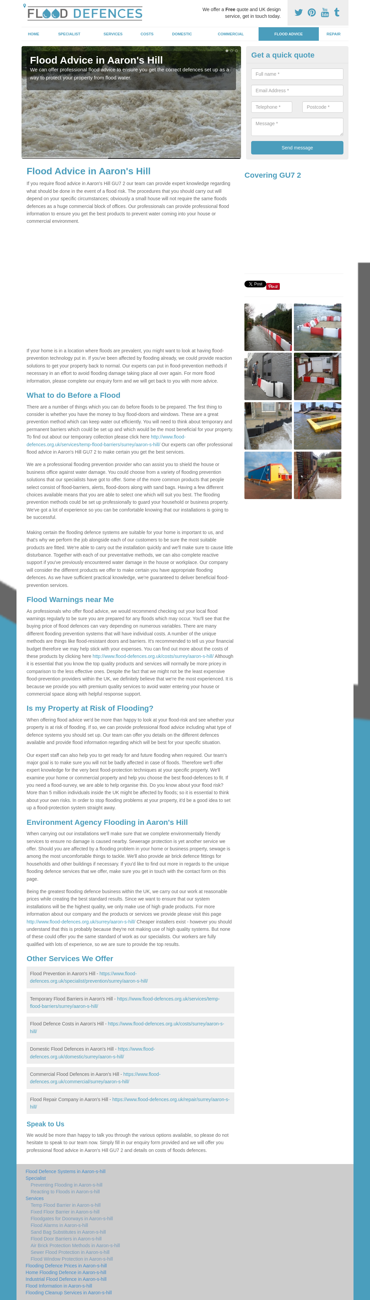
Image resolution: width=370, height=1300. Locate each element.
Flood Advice (288, 34)
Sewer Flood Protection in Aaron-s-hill (70, 1252)
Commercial (231, 34)
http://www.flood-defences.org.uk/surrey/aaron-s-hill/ (81, 921)
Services (113, 34)
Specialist (69, 34)
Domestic (182, 34)
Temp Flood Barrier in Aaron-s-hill (66, 1205)
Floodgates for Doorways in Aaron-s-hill (72, 1218)
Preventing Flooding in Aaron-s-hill (66, 1185)
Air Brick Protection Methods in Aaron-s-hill (75, 1245)
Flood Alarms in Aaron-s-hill (59, 1225)
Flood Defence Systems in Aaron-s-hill (65, 1171)
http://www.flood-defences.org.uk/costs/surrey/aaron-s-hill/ (153, 656)
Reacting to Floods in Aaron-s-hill (65, 1191)
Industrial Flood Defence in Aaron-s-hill (66, 1279)
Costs (147, 34)
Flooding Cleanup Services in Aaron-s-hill (69, 1292)
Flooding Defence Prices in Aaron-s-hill (66, 1265)
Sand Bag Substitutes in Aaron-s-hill (68, 1232)
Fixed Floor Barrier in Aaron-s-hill (65, 1212)
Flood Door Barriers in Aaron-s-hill (66, 1238)
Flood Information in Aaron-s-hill (59, 1286)
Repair (333, 34)
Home (33, 34)
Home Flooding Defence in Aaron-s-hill (66, 1272)
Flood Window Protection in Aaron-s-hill (72, 1259)
